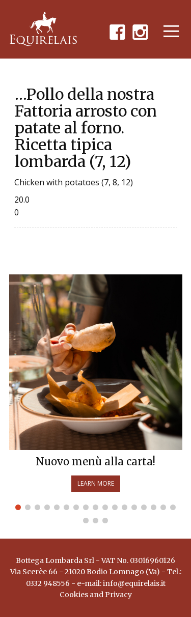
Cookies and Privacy (96, 594)
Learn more (95, 483)
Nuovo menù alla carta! (95, 462)
